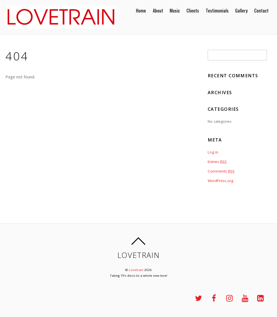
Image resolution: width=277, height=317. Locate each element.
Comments (221, 171)
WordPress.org (220, 180)
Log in (213, 152)
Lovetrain (136, 270)
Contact (261, 10)
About (158, 10)
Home (141, 10)
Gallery (241, 10)
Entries (217, 161)
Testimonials (217, 10)
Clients (192, 10)
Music (175, 10)
